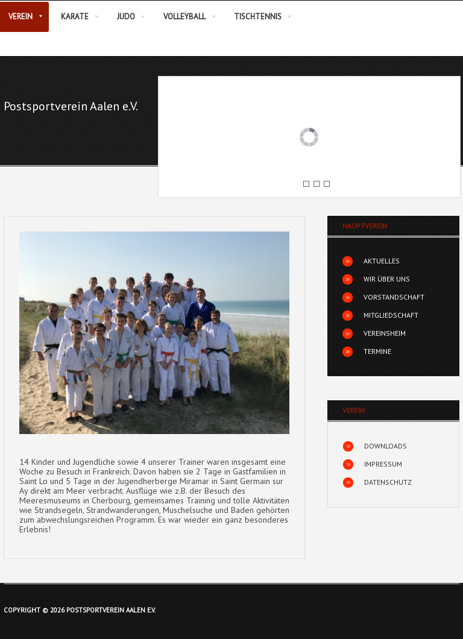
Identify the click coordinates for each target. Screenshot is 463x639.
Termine (377, 351)
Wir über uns (387, 278)
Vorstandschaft (394, 296)
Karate (75, 16)
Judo (126, 16)
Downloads (385, 445)
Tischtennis (258, 16)
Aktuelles (382, 260)
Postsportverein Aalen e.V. (71, 106)
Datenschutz (388, 481)
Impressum (383, 463)
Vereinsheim (385, 333)
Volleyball (184, 16)
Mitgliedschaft (391, 315)
